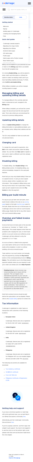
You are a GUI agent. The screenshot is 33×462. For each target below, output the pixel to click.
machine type (21, 204)
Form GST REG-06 (11, 374)
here (13, 39)
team (23, 55)
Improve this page (14, 457)
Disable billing (13, 298)
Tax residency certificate (13, 368)
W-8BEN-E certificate (12, 371)
